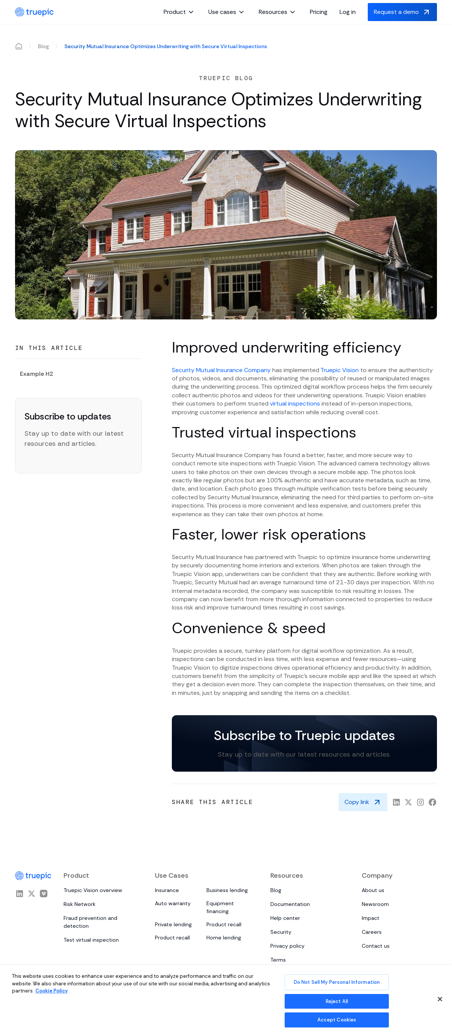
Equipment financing (220, 907)
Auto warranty (173, 903)
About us (373, 890)
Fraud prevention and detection (90, 922)
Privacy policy (287, 945)
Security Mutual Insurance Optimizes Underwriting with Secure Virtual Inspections (165, 46)
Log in (348, 12)
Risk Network (80, 904)
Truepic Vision (339, 370)
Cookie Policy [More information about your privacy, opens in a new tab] (51, 991)
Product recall (223, 924)
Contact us (376, 945)
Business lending (227, 890)
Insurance (167, 890)
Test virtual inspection (91, 939)
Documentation (290, 904)
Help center (285, 918)
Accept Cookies (336, 1020)
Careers (372, 932)
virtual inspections (295, 403)
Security (280, 932)
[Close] (440, 999)
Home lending (223, 937)
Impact (370, 918)
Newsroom (375, 904)
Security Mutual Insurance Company (221, 370)
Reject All (337, 1001)
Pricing (319, 12)
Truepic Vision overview (93, 890)
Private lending (173, 924)
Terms (278, 959)
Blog (43, 46)
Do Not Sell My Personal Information (337, 982)
